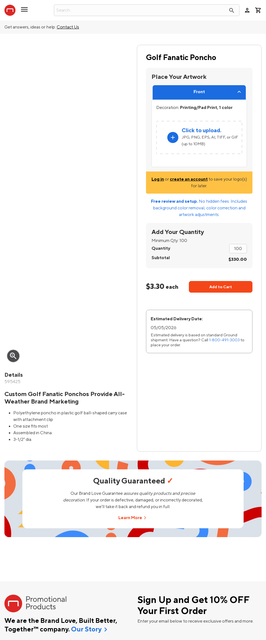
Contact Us (68, 27)
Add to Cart (220, 287)
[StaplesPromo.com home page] (9, 10)
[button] (24, 11)
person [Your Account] (247, 10)
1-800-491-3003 (224, 340)
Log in (158, 179)
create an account (189, 179)
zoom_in (13, 356)
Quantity (161, 248)
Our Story (86, 629)
